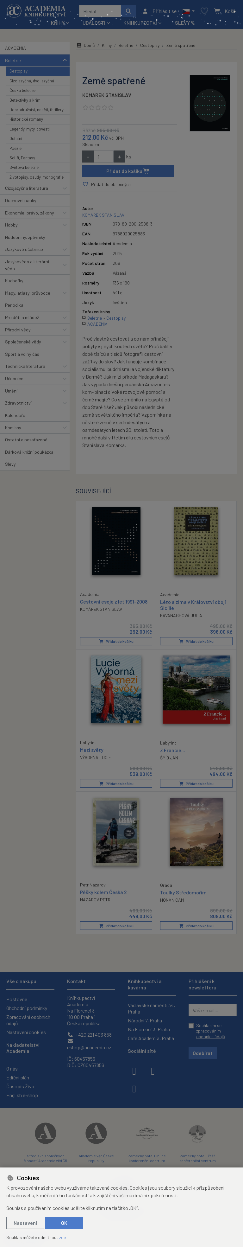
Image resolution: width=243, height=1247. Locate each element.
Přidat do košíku (128, 171)
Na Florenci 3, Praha (149, 1029)
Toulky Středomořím (183, 892)
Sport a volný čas (22, 354)
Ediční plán (17, 1077)
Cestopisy (18, 71)
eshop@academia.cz (89, 1044)
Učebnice (14, 378)
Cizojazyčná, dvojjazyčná (31, 80)
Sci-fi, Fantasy (22, 157)
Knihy (107, 45)
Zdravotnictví (18, 403)
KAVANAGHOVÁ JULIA (181, 615)
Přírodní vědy (18, 329)
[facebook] (134, 1070)
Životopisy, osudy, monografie (36, 177)
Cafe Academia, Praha (151, 1038)
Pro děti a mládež (22, 317)
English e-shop (22, 1095)
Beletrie (13, 60)
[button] (188, 11)
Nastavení (25, 1223)
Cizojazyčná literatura (26, 188)
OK (64, 1223)
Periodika (14, 305)
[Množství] (104, 156)
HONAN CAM (172, 899)
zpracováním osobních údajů (210, 1033)
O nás (12, 1068)
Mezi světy (91, 749)
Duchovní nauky (20, 200)
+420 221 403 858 (89, 1035)
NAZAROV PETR (95, 899)
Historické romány (26, 119)
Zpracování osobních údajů (28, 1020)
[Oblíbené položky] (204, 11)
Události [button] (94, 23)
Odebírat (203, 1053)
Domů (85, 45)
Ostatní (15, 138)
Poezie (15, 148)
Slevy (10, 464)
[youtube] (134, 1088)
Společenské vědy (23, 341)
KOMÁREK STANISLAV (106, 95)
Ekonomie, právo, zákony (29, 212)
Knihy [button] (58, 23)
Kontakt (76, 981)
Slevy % (185, 23)
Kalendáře (15, 415)
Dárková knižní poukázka (29, 452)
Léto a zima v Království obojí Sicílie (193, 604)
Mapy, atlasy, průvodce (27, 293)
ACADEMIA (15, 48)
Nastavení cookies (26, 1032)
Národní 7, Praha (145, 1020)
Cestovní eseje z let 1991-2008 (113, 601)
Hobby (11, 224)
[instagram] (152, 1070)
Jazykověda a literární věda (27, 265)
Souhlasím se (210, 1031)
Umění (11, 390)
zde (62, 1237)
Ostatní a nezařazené (26, 439)
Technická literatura (25, 366)
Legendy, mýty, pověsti (29, 128)
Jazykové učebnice (24, 249)
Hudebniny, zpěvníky (25, 237)
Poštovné (16, 999)
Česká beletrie (22, 90)
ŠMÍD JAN (169, 757)
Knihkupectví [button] (140, 23)
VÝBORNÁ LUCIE (95, 757)
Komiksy (13, 427)
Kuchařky (14, 280)
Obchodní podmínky (26, 1008)
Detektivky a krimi (25, 100)
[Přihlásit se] (159, 11)
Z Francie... (172, 750)
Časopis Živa (20, 1086)
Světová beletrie (24, 167)
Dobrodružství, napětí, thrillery (36, 109)
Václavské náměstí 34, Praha (151, 1008)
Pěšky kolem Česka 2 (103, 892)
